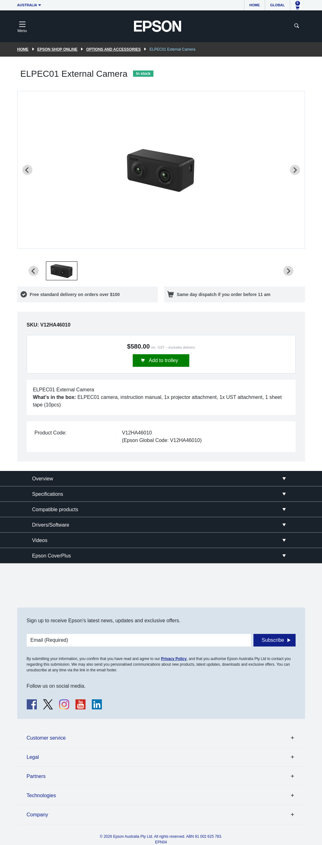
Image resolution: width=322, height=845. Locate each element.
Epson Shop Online (57, 49)
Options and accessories (113, 49)
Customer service (46, 738)
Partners (36, 776)
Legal (33, 757)
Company (37, 814)
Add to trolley (163, 360)
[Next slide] (295, 170)
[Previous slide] (27, 170)
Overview (42, 478)
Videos (39, 540)
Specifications (47, 494)
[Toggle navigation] (22, 26)
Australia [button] (27, 5)
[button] (61, 270)
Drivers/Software (50, 525)
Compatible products (55, 509)
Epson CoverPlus (51, 555)
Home (254, 5)
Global (277, 5)
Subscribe (273, 640)
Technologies (41, 795)
